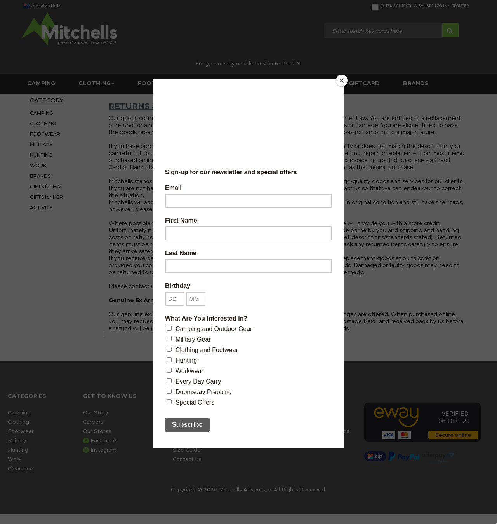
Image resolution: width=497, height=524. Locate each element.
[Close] (342, 80)
